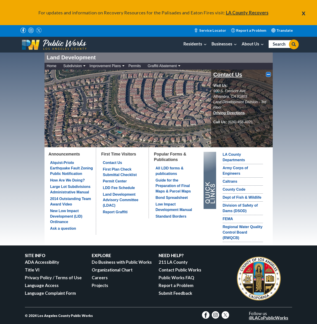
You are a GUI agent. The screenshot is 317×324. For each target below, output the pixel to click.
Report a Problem (176, 285)
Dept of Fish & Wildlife (242, 197)
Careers (100, 277)
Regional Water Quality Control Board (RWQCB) (243, 232)
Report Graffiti (115, 212)
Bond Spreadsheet (172, 198)
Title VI (32, 269)
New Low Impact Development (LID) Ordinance (66, 216)
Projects (100, 285)
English (282, 30)
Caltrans (230, 181)
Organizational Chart (112, 269)
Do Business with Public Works (122, 262)
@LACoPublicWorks (268, 317)
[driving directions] (229, 113)
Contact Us (227, 74)
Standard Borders (171, 216)
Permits (134, 66)
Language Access (42, 285)
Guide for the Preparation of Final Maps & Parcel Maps (173, 185)
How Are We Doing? (67, 180)
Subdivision (74, 66)
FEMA (228, 219)
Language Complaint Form (50, 293)
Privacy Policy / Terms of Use (53, 277)
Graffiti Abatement (164, 66)
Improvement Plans (107, 66)
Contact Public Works (180, 269)
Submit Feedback (175, 293)
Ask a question (63, 228)
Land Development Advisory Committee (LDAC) (121, 199)
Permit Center (115, 181)
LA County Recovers (247, 12)
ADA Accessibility (42, 262)
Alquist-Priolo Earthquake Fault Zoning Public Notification (71, 168)
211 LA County (173, 262)
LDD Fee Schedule (119, 188)
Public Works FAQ (176, 277)
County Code (234, 189)
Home (52, 66)
